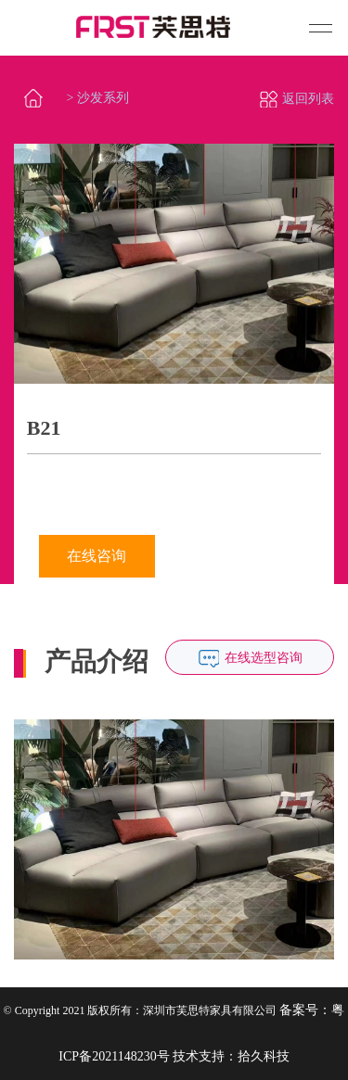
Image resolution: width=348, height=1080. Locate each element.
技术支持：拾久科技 (231, 1056)
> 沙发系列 (98, 98)
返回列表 (296, 99)
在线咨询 (96, 556)
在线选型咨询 (264, 658)
